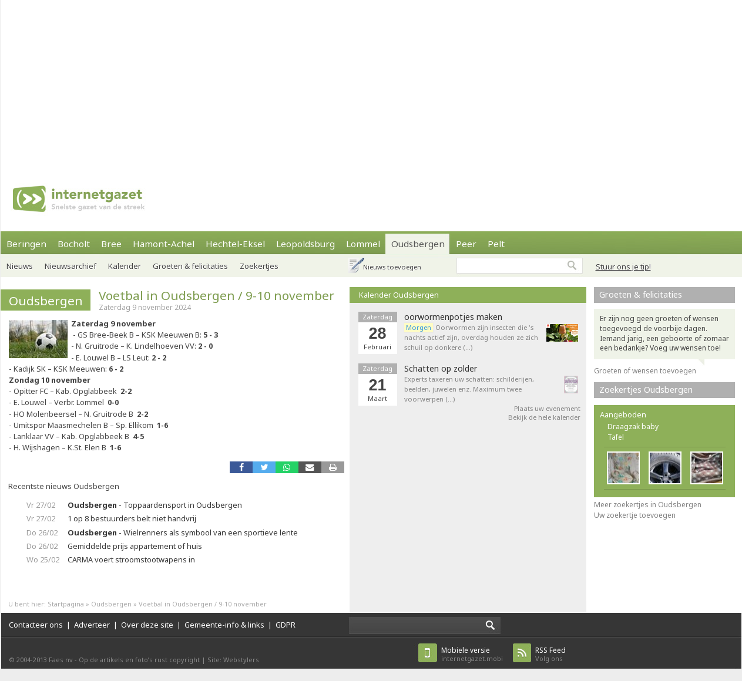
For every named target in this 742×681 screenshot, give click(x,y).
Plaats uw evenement (547, 408)
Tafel (615, 437)
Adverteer (92, 624)
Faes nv (61, 659)
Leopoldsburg (305, 244)
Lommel (363, 244)
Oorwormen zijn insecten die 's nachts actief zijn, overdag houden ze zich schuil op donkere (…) (471, 337)
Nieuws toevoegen (392, 266)
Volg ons (550, 654)
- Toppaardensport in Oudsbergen (155, 505)
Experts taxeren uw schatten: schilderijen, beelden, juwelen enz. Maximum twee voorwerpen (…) (469, 389)
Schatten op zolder (440, 368)
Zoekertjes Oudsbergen (646, 389)
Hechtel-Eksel (235, 244)
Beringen (26, 244)
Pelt (496, 244)
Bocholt (74, 244)
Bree (111, 244)
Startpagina (66, 603)
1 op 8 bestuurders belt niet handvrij (132, 518)
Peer (466, 244)
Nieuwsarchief (70, 266)
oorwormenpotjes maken (453, 317)
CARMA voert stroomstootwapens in (131, 559)
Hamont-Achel (163, 244)
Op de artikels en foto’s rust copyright (139, 659)
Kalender (124, 266)
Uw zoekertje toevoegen (635, 515)
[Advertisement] (323, 82)
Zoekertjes (259, 266)
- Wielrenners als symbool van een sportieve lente (183, 532)
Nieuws (19, 266)
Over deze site (147, 624)
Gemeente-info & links (224, 624)
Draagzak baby (633, 426)
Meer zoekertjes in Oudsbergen (647, 505)
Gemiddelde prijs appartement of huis (135, 546)
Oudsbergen (418, 244)
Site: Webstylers (233, 659)
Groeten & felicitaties (190, 266)
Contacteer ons (36, 624)
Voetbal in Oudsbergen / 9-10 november (216, 295)
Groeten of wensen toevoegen (645, 371)
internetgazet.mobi (472, 654)
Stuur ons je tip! (623, 266)
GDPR (286, 624)
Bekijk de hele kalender (544, 417)
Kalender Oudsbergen (399, 294)
